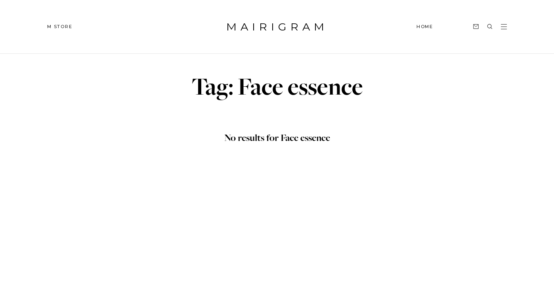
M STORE (60, 26)
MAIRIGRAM (277, 26)
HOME (424, 26)
